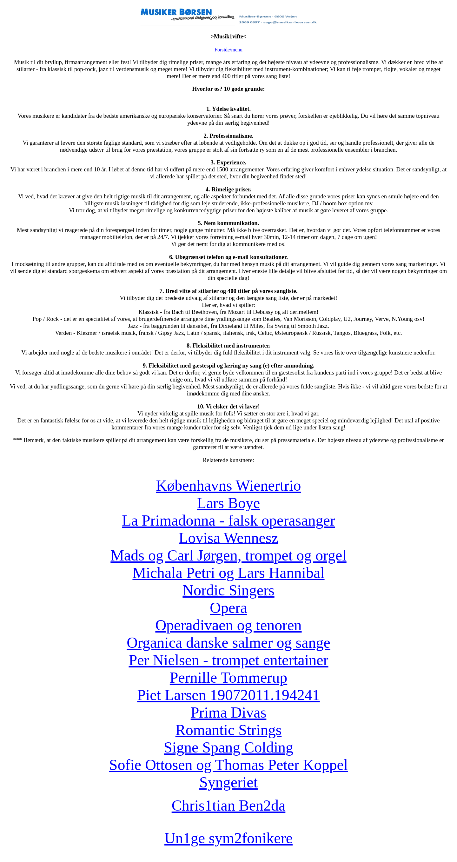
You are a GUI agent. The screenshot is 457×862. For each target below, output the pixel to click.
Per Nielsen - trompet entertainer (228, 660)
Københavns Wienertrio (228, 485)
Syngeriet (228, 782)
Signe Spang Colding (228, 747)
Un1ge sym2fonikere (228, 838)
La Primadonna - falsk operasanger (228, 520)
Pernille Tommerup (228, 677)
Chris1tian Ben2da (229, 805)
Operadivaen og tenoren (228, 625)
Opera (228, 607)
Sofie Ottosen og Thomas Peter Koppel (228, 764)
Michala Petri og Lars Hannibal (228, 572)
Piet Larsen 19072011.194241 (228, 694)
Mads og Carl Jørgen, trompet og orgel (228, 555)
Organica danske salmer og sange (228, 642)
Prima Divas (229, 712)
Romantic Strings (229, 729)
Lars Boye (228, 502)
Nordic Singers (228, 590)
